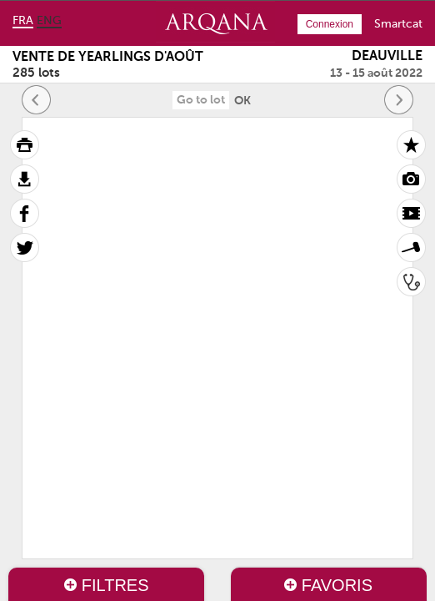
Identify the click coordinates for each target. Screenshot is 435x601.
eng (49, 21)
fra (22, 21)
